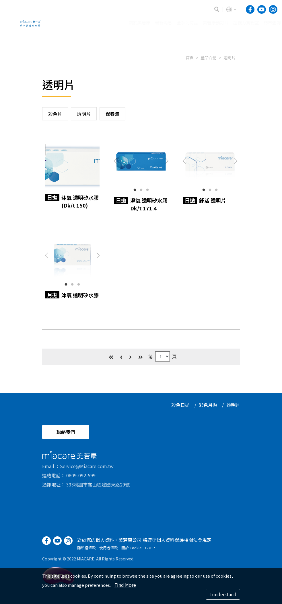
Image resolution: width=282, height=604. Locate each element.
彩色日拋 (183, 404)
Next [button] (167, 160)
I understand (222, 594)
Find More (125, 584)
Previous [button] (115, 160)
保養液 (112, 113)
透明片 (229, 57)
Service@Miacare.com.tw (87, 469)
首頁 (190, 57)
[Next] (130, 353)
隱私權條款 (86, 550)
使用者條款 (108, 550)
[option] (141, 42)
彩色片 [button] (55, 113)
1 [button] (135, 190)
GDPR (150, 550)
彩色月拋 (211, 404)
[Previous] (121, 353)
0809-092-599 (81, 478)
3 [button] (147, 190)
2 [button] (141, 190)
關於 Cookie (131, 550)
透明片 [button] (84, 113)
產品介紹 (209, 57)
